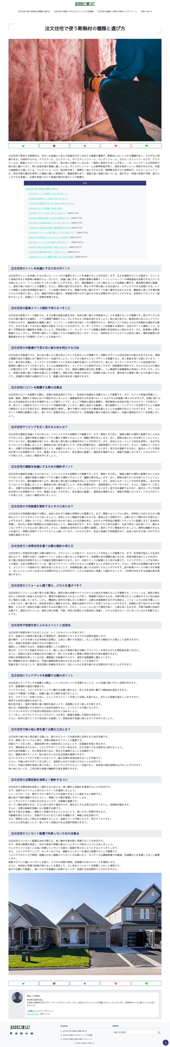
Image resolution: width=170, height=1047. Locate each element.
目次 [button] (85, 183)
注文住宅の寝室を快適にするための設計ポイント (49, 218)
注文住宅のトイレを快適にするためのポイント (48, 193)
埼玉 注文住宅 (33, 1014)
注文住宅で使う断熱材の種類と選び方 (34, 11)
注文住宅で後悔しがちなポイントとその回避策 (74, 11)
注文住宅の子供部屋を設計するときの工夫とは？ (49, 222)
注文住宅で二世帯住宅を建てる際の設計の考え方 (49, 227)
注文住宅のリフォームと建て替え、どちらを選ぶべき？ (52, 232)
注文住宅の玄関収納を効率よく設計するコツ (47, 252)
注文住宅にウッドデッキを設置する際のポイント (49, 242)
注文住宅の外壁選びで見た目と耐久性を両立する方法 (51, 203)
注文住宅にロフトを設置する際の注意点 (46, 208)
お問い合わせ (146, 11)
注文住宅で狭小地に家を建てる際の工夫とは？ (48, 247)
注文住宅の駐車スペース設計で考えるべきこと (48, 198)
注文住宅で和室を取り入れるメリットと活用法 (48, 237)
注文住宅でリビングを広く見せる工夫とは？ (47, 213)
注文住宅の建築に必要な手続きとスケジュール (117, 11)
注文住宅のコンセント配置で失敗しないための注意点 (51, 256)
